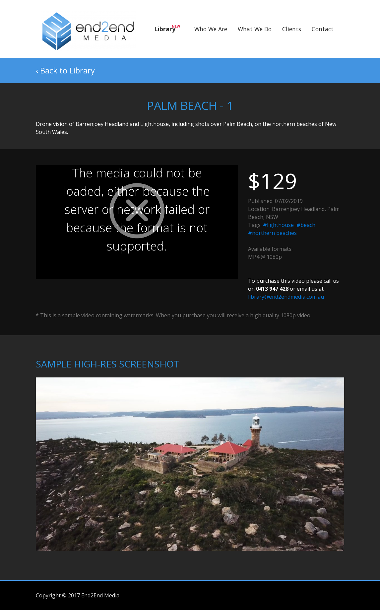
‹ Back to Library (65, 70)
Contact (323, 29)
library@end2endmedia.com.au (286, 296)
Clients (291, 29)
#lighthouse (278, 225)
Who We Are (210, 29)
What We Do (255, 29)
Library (167, 28)
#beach (305, 225)
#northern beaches (272, 233)
